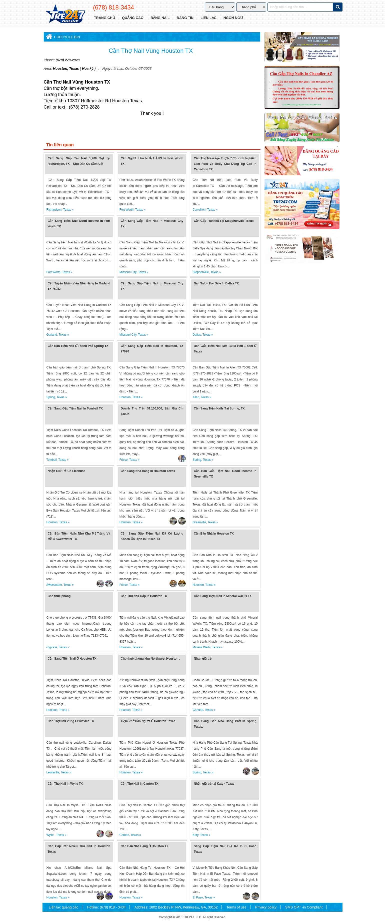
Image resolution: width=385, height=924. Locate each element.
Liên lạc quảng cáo (63, 907)
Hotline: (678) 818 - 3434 (106, 907)
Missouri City (128, 272)
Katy (195, 835)
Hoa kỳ (88, 69)
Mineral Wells (201, 647)
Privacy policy (266, 907)
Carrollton (199, 209)
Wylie (50, 835)
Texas (73, 69)
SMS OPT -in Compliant (303, 907)
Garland (51, 334)
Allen (195, 397)
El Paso (197, 897)
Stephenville (200, 272)
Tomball (51, 459)
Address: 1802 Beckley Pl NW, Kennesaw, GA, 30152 (176, 907)
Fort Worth (127, 209)
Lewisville (52, 772)
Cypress (51, 647)
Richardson (54, 209)
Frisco (124, 459)
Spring (50, 397)
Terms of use (236, 907)
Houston (60, 69)
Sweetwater (54, 585)
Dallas (196, 334)
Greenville (199, 522)
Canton (124, 835)
